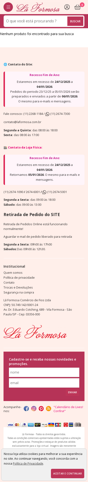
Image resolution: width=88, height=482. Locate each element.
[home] (38, 7)
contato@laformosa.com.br (22, 122)
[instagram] (33, 409)
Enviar (72, 392)
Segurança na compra (19, 292)
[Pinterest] (41, 409)
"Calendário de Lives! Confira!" (68, 409)
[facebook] (26, 409)
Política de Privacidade (28, 463)
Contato (9, 283)
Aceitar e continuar (67, 473)
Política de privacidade (19, 278)
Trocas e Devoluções (18, 287)
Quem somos (13, 273)
